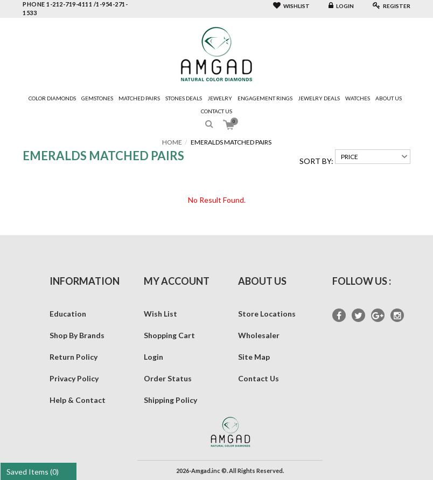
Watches (357, 98)
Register (391, 6)
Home (172, 142)
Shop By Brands (77, 335)
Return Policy (73, 356)
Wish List (160, 313)
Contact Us (216, 111)
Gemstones (97, 98)
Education (68, 313)
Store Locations (267, 313)
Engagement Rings (265, 98)
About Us (388, 98)
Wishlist (291, 6)
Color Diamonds (52, 98)
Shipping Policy (170, 399)
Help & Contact (78, 399)
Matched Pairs (139, 98)
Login (341, 6)
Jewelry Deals (319, 98)
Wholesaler (259, 335)
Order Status (168, 378)
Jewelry (219, 98)
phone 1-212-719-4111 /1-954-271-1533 (75, 8)
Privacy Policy (74, 378)
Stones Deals (183, 98)
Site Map (254, 356)
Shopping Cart (169, 335)
